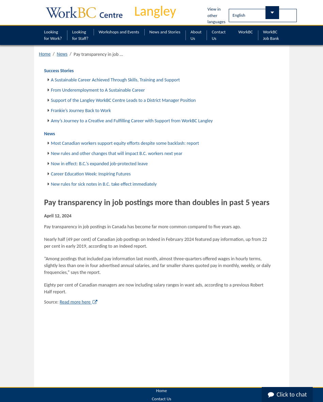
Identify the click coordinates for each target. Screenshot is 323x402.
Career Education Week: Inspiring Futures (91, 174)
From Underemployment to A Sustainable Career (98, 90)
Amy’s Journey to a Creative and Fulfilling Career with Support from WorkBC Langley (132, 121)
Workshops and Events (119, 31)
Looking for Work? (53, 35)
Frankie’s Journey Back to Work (81, 110)
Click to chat (287, 394)
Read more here (78, 302)
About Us (196, 35)
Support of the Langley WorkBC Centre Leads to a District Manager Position (123, 100)
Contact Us (219, 35)
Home (45, 54)
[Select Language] (263, 15)
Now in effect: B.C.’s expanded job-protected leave (99, 164)
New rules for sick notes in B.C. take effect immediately (104, 184)
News (62, 54)
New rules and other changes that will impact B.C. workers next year (116, 153)
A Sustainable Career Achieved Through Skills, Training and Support (115, 80)
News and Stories (164, 31)
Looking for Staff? (80, 35)
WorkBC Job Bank (271, 35)
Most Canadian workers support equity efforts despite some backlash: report (125, 143)
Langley (155, 11)
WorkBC (245, 31)
